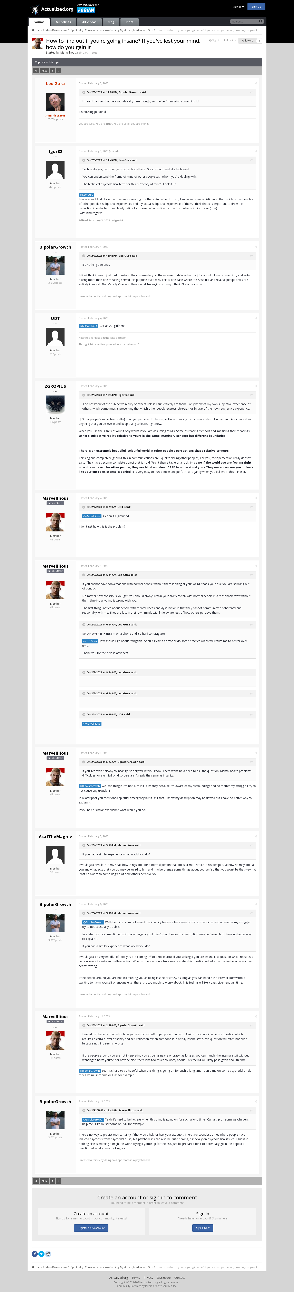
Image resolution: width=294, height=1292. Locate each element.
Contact (179, 1278)
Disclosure (164, 1278)
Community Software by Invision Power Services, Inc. (147, 1286)
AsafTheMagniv (55, 836)
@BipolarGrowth (90, 786)
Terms (135, 1278)
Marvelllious (68, 52)
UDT (55, 318)
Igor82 (55, 151)
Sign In (238, 7)
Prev (44, 70)
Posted (93, 83)
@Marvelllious (88, 326)
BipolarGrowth (129, 92)
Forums (39, 22)
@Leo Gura (86, 194)
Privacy (148, 1278)
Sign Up (256, 6)
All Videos (89, 22)
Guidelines (63, 22)
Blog (111, 22)
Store (130, 22)
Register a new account (91, 1228)
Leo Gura (125, 160)
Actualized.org (118, 1278)
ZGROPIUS (55, 386)
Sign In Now (202, 1228)
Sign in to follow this (224, 40)
